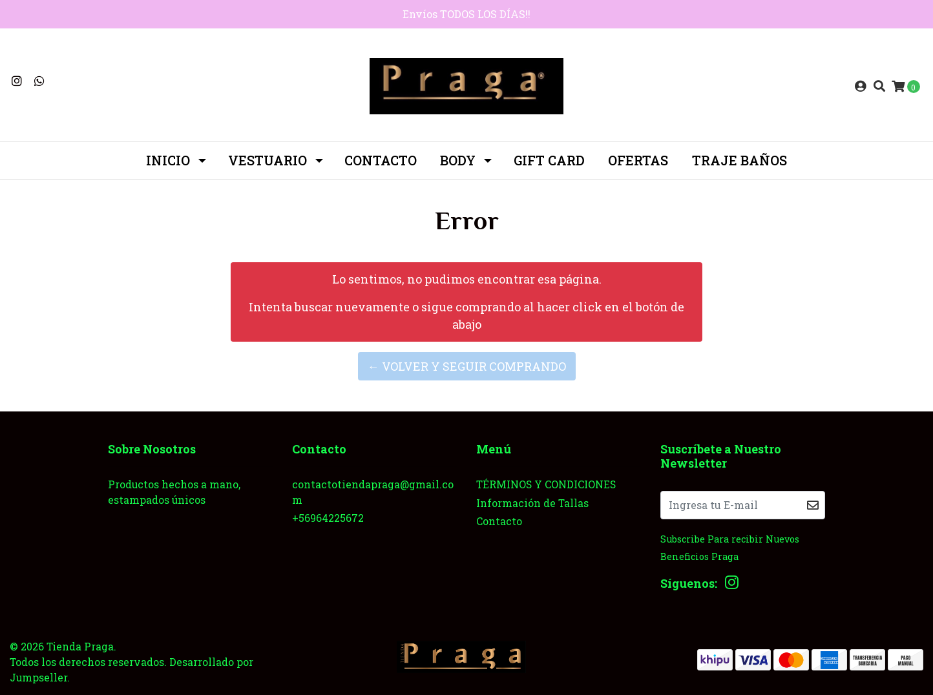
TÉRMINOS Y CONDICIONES (546, 484)
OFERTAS (638, 160)
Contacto (380, 160)
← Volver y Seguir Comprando (467, 366)
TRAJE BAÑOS (739, 160)
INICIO (168, 160)
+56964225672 (328, 517)
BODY (458, 160)
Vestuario (267, 160)
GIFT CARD (549, 160)
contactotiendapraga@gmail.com (373, 491)
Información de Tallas (532, 503)
